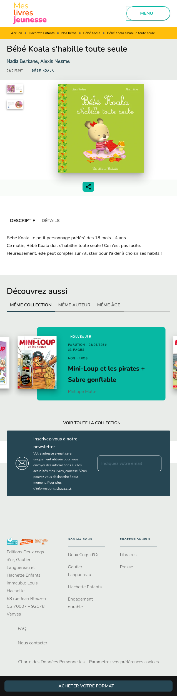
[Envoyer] (154, 463)
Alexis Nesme (55, 61)
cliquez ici (63, 488)
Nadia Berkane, (23, 61)
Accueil (16, 33)
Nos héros (68, 33)
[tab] (22, 220)
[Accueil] (30, 13)
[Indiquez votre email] (123, 463)
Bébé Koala (91, 33)
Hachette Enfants (42, 33)
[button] (42, 70)
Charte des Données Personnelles (51, 662)
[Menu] (148, 13)
